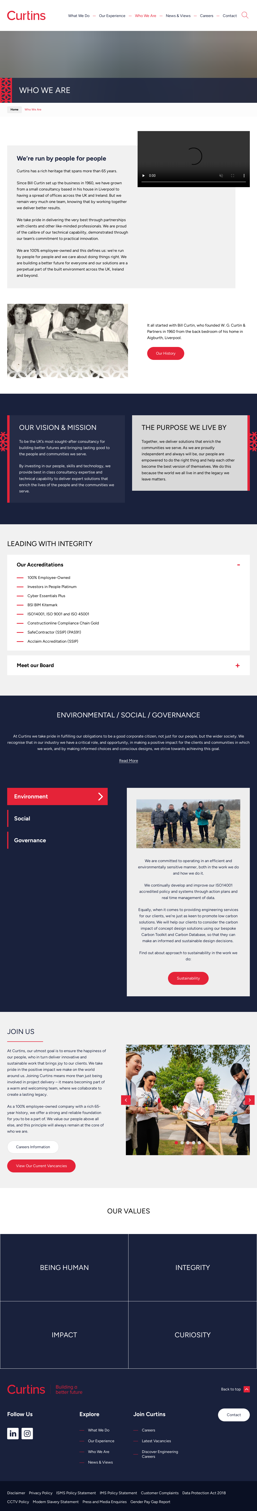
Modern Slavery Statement (56, 1501)
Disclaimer (16, 1493)
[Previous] (126, 1100)
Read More (128, 760)
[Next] (250, 1100)
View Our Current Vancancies (41, 1166)
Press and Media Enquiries (105, 1501)
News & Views (178, 15)
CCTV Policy (18, 1501)
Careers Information (33, 1147)
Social (22, 818)
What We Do (78, 15)
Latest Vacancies (156, 1441)
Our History (165, 353)
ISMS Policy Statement (76, 1493)
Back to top (235, 1389)
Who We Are (145, 15)
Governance (30, 840)
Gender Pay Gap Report (150, 1501)
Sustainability (188, 978)
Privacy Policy (40, 1493)
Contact (230, 15)
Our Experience (112, 15)
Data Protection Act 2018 (204, 1493)
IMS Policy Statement (118, 1493)
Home (14, 109)
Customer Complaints (160, 1493)
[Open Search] (245, 16)
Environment (31, 796)
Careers (206, 15)
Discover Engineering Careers (160, 1454)
